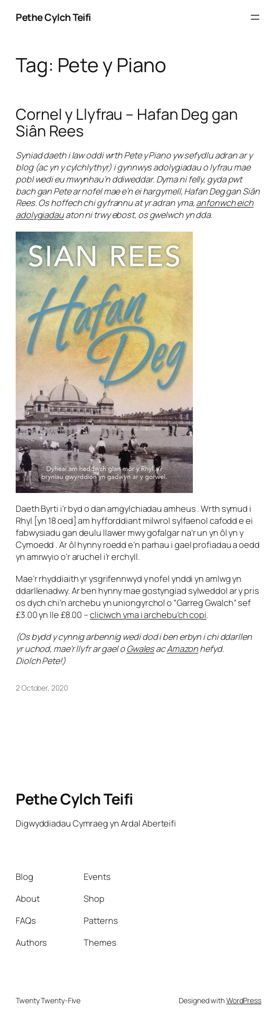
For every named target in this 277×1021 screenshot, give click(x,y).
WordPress (243, 1000)
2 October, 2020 (42, 688)
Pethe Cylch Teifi (53, 17)
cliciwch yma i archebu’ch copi (148, 615)
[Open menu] (255, 17)
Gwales (140, 649)
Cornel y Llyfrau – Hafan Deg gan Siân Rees (127, 123)
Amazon (182, 649)
